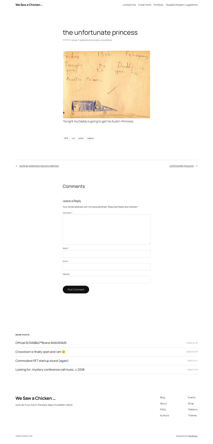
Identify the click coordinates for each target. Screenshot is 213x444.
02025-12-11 (192, 360)
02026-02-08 (192, 351)
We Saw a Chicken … (29, 5)
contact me (129, 4)
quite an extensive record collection (39, 165)
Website (66, 274)
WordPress (193, 436)
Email (65, 261)
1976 (66, 138)
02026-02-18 (192, 343)
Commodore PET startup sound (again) (42, 360)
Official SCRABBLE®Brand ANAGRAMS (41, 343)
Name (66, 248)
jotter (81, 138)
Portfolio (158, 4)
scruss (74, 40)
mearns (90, 138)
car (73, 138)
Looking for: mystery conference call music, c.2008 (49, 369)
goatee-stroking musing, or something (96, 40)
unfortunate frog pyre (182, 165)
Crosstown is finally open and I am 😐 (40, 352)
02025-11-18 (192, 369)
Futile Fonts (144, 4)
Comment (67, 212)
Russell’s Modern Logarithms (182, 4)
